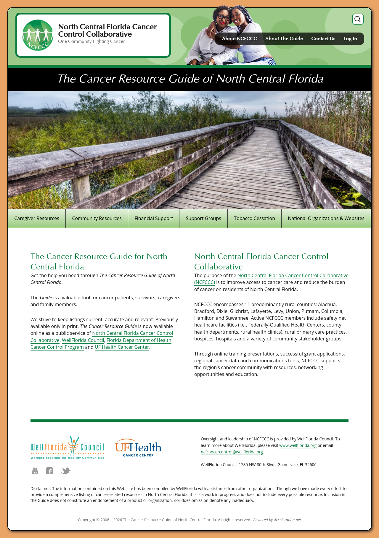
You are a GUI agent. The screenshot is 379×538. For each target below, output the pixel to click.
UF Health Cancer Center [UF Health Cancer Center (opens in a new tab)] (122, 347)
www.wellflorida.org (298, 445)
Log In (350, 39)
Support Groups (203, 218)
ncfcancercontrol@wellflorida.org (232, 452)
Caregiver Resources (36, 218)
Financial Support (153, 218)
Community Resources (97, 218)
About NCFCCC (239, 39)
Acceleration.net (287, 519)
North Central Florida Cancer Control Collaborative (107, 30)
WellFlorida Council (83, 340)
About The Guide (284, 39)
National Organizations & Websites (326, 218)
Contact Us (323, 39)
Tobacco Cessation (254, 218)
